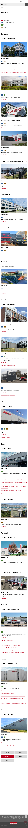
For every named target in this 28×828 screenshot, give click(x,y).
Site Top (2, 7)
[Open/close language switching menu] (21, 1)
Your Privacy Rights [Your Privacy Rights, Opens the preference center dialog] (13, 823)
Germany (14, 717)
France (14, 724)
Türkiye (14, 736)
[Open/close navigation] (10, 744)
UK (13, 727)
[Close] (26, 817)
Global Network (7, 7)
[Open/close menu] (26, 4)
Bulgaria (14, 720)
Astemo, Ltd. (4, 4)
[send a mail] (24, 1)
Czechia (17, 743)
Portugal (14, 733)
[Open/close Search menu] (27, 1)
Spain (14, 730)
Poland (14, 739)
